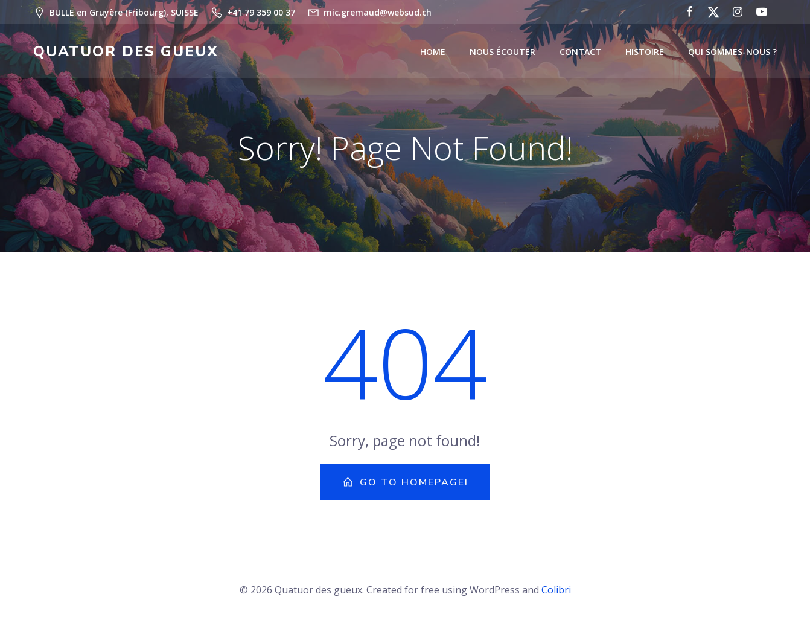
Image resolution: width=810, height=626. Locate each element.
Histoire (644, 51)
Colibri (556, 589)
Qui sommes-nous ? (732, 51)
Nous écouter (502, 51)
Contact (580, 51)
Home (432, 51)
